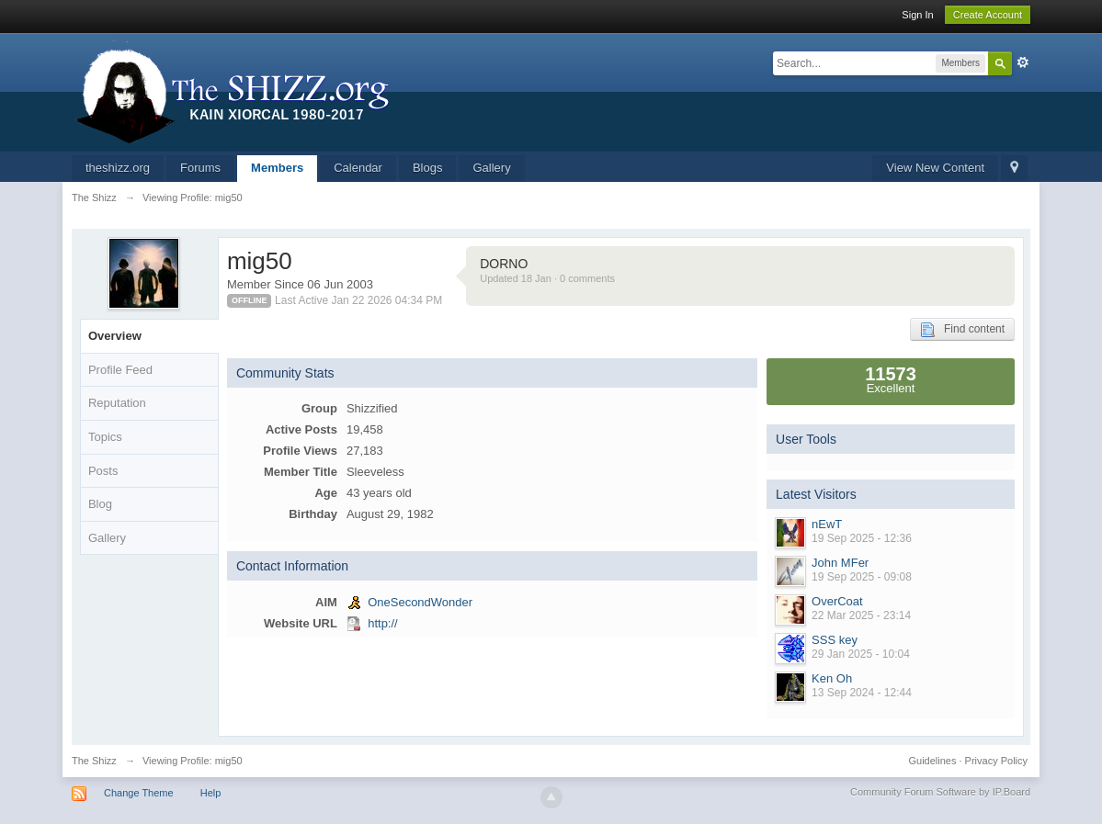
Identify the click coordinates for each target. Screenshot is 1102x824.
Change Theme (139, 792)
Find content (962, 329)
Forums (200, 168)
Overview (115, 336)
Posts (103, 471)
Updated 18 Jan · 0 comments (547, 278)
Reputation (117, 403)
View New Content (935, 168)
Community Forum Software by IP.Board (940, 791)
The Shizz (94, 760)
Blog (100, 504)
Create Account (987, 14)
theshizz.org (117, 168)
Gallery (491, 168)
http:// (383, 623)
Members (277, 168)
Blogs (428, 168)
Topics (105, 437)
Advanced (1023, 62)
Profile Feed (120, 370)
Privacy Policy (996, 760)
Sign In (917, 14)
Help (211, 792)
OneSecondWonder (420, 602)
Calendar (358, 168)
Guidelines (932, 760)
